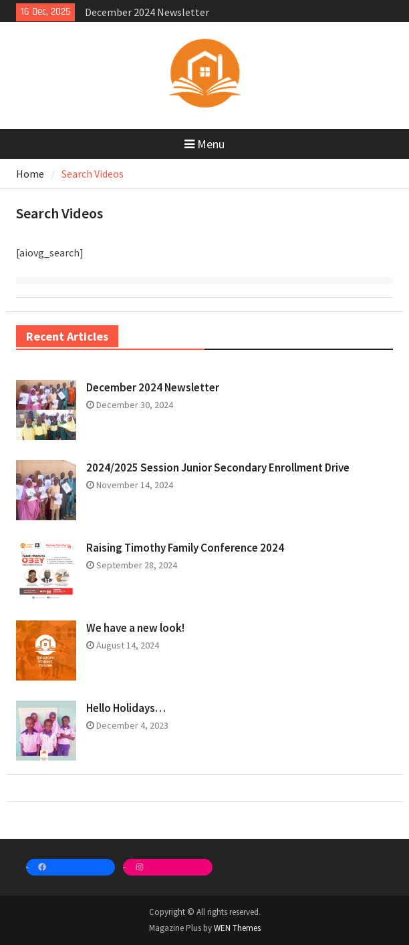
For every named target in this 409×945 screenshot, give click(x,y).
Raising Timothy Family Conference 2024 (185, 547)
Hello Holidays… (126, 708)
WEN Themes (237, 928)
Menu (204, 144)
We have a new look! (135, 627)
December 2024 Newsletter (147, 12)
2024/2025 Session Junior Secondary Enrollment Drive (218, 467)
